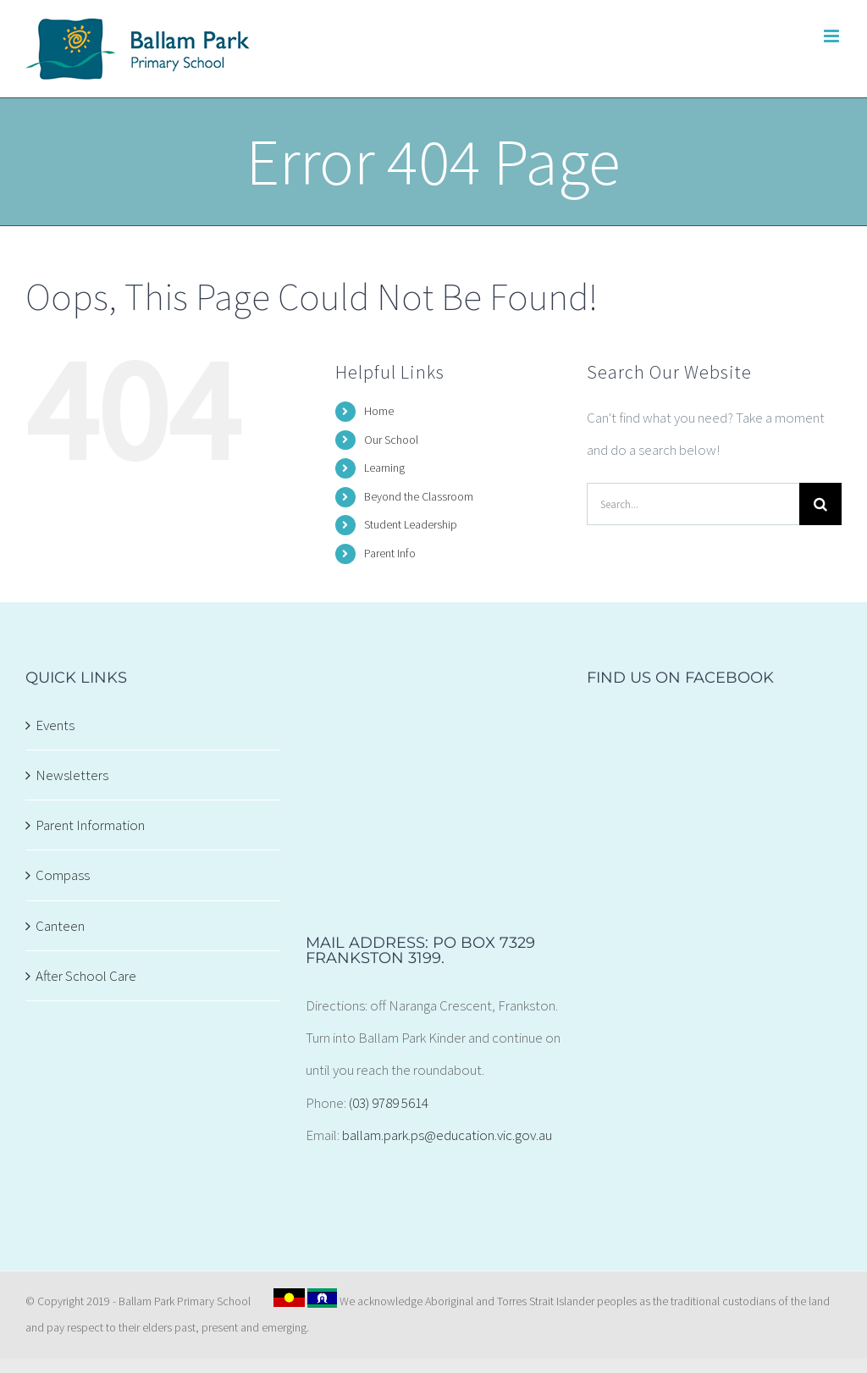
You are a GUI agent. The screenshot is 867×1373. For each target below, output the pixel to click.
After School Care (86, 975)
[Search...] (693, 504)
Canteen (60, 925)
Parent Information (90, 825)
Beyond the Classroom (418, 496)
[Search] (820, 504)
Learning (384, 467)
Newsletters (72, 775)
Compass (63, 875)
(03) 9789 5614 (388, 1102)
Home (379, 410)
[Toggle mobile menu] (833, 36)
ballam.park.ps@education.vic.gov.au (447, 1135)
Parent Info (390, 553)
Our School (391, 439)
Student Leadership (410, 524)
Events (55, 725)
